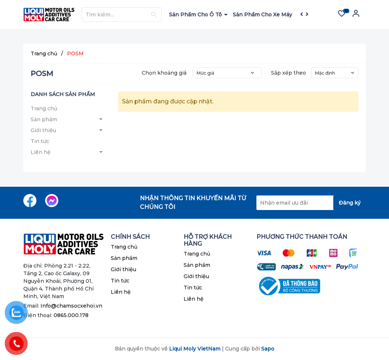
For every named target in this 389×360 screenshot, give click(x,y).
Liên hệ (41, 152)
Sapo (267, 348)
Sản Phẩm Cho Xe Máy (263, 14)
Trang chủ (44, 108)
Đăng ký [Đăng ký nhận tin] (350, 202)
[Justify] (154, 14)
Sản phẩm (44, 119)
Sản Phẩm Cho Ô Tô (196, 14)
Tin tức (40, 141)
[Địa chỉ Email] (311, 202)
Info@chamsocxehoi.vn (71, 305)
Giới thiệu (43, 130)
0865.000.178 (71, 315)
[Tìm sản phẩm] (122, 14)
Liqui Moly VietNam (194, 348)
